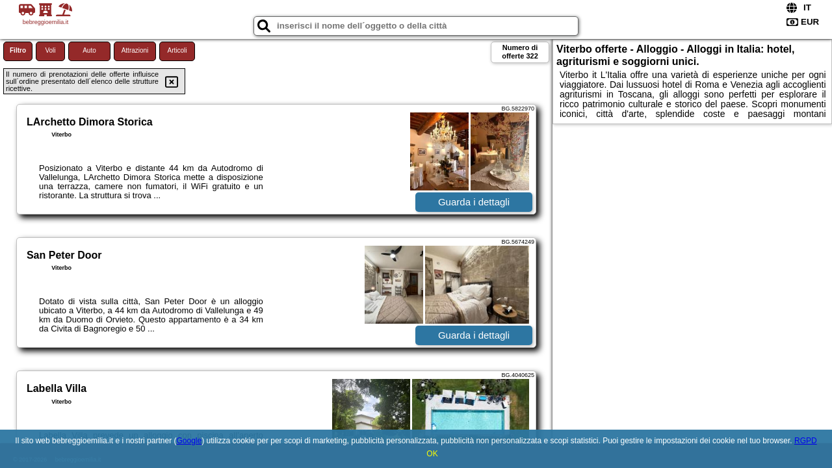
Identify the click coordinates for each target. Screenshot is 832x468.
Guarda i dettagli (474, 201)
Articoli (177, 50)
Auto (89, 50)
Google (189, 440)
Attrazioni (135, 50)
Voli (50, 50)
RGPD (805, 440)
